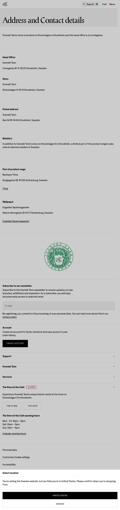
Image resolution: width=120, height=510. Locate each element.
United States (60, 495)
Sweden (60, 504)
